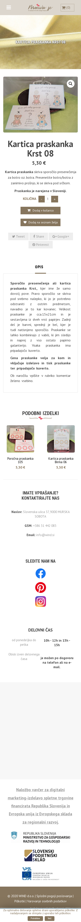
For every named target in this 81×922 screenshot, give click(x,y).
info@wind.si (45, 535)
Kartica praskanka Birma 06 (60, 460)
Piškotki (19, 901)
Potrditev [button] (35, 918)
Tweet (18, 236)
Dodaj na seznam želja (43, 222)
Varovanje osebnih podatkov (47, 901)
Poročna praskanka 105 (20, 460)
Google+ (60, 236)
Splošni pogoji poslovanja (54, 896)
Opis (39, 267)
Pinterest (40, 245)
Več (49, 918)
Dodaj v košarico (43, 210)
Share (38, 236)
